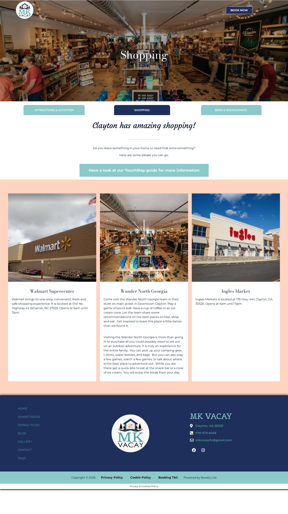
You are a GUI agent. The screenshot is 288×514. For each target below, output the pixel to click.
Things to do (28, 425)
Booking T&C (168, 477)
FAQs (22, 458)
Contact (25, 450)
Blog (22, 433)
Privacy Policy (112, 477)
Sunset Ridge (29, 417)
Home (22, 408)
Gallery (25, 441)
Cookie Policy (140, 477)
